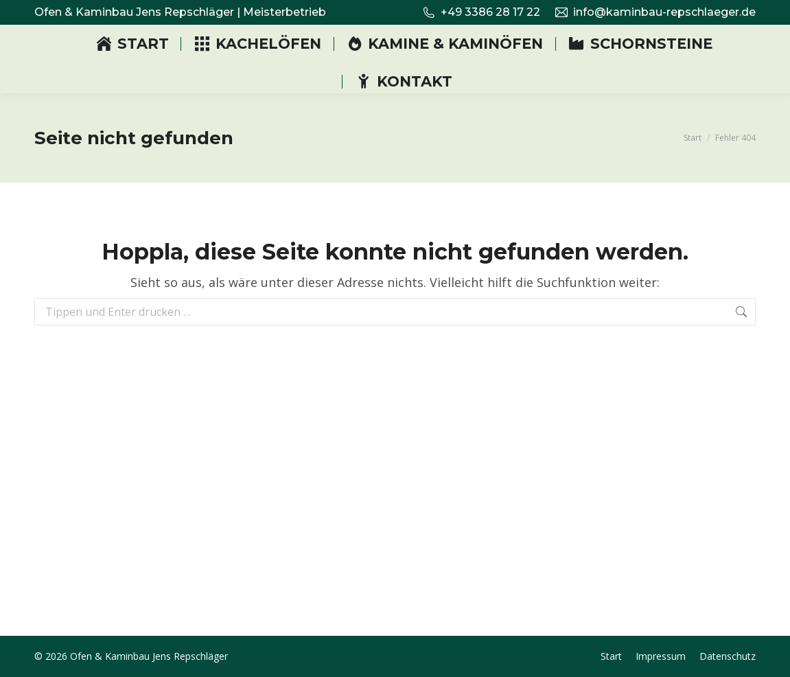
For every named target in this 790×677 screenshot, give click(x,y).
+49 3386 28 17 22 (480, 12)
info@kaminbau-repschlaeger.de (655, 12)
